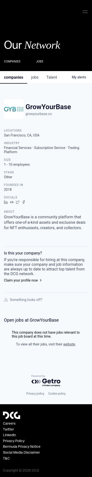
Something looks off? (23, 299)
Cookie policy (57, 393)
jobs (35, 76)
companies (13, 76)
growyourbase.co (39, 113)
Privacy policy (35, 393)
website (69, 343)
